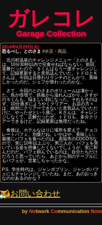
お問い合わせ (30, 196)
